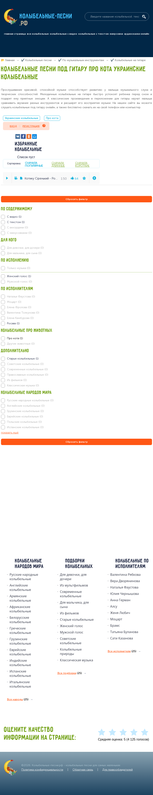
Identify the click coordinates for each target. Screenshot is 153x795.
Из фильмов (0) (17, 380)
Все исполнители (122, 651)
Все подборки (69, 673)
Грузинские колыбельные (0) (25, 411)
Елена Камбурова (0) (20, 318)
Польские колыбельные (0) (24, 422)
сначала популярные (34, 164)
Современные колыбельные (71, 593)
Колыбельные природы (71, 651)
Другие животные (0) (21, 343)
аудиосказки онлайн (136, 33)
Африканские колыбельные (20, 609)
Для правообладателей (117, 769)
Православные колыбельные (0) (27, 374)
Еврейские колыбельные (20, 652)
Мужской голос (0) (19, 281)
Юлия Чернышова (124, 593)
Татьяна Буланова (124, 632)
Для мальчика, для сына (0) (24, 253)
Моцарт (116, 619)
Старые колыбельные (77, 619)
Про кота (52, 118)
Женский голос (71, 626)
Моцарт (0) (14, 302)
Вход (13, 126)
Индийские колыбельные (20, 662)
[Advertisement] (25, 489)
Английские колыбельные (20, 587)
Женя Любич (120, 613)
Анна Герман (120, 600)
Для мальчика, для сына (74, 604)
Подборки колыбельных (79, 563)
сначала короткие (82, 164)
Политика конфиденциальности (42, 769)
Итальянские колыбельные (20, 684)
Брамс (115, 625)
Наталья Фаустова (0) (21, 296)
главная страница (15, 33)
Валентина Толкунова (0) (23, 312)
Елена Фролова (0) (19, 307)
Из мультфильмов (74, 585)
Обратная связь (83, 769)
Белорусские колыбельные (20, 619)
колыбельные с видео (63, 33)
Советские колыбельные (70, 640)
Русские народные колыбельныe (24, 576)
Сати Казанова (121, 638)
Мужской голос (71, 632)
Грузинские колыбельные (20, 641)
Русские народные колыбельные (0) (30, 400)
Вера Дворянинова (125, 581)
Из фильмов (69, 613)
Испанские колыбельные (20, 673)
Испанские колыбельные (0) (25, 427)
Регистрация (34, 126)
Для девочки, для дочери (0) (25, 247)
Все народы (17, 699)
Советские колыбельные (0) (25, 364)
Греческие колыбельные (20, 630)
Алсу (113, 606)
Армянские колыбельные (20, 598)
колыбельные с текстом (93, 33)
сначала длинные (58, 164)
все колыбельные (38, 33)
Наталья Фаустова (124, 587)
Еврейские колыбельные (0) (25, 416)
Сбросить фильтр (77, 199)
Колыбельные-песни (46, 16)
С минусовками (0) (19, 233)
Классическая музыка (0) (23, 385)
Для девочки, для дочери (73, 576)
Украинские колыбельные (21, 118)
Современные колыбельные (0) (27, 369)
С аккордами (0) (17, 227)
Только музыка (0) (18, 268)
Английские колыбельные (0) (26, 405)
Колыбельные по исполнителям (132, 563)
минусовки (116, 33)
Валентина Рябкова (125, 574)
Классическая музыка (76, 660)
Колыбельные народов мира (29, 563)
